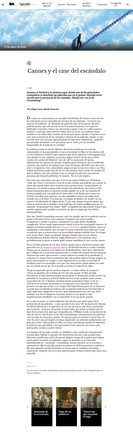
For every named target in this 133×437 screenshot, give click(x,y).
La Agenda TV (116, 4)
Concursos (102, 4)
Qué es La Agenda (47, 4)
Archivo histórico (86, 4)
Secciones (71, 4)
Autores (61, 4)
